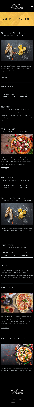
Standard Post (8, 129)
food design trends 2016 (13, 33)
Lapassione (6, 37)
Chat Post (6, 107)
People (12, 35)
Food (4, 131)
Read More (5, 77)
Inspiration (6, 35)
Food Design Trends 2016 (13, 198)
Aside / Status (8, 86)
